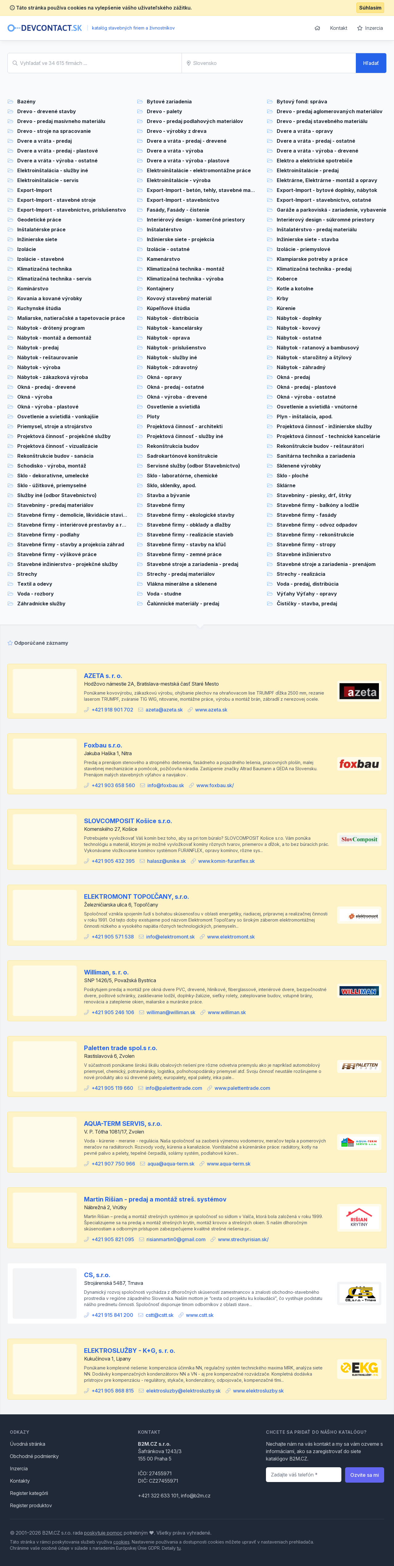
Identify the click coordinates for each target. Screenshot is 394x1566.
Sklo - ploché (292, 475)
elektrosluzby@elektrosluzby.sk (183, 1391)
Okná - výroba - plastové (47, 407)
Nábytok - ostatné (299, 338)
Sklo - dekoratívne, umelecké (53, 475)
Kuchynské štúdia (39, 308)
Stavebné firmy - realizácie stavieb (190, 535)
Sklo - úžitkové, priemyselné (51, 485)
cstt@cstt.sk (160, 1315)
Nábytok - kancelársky (175, 328)
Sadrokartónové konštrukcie (182, 456)
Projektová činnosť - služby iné (185, 436)
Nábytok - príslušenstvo (176, 348)
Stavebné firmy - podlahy (48, 535)
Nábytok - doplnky (299, 318)
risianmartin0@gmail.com (176, 1239)
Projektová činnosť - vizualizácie (57, 446)
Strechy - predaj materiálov (181, 574)
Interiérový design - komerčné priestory (196, 220)
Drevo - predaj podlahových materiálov (195, 121)
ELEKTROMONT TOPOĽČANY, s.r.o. (136, 896)
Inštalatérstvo (164, 229)
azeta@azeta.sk (164, 710)
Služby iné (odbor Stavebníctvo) (57, 495)
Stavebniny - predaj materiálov (55, 505)
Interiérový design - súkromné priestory (326, 220)
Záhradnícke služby (41, 603)
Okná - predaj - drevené (46, 387)
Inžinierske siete (37, 239)
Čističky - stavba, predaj (307, 603)
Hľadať (371, 63)
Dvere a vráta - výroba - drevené (317, 151)
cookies (121, 1541)
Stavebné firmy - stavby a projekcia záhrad (70, 544)
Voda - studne (164, 594)
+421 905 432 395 (113, 861)
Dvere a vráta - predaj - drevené (187, 141)
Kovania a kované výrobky (49, 298)
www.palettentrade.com (242, 1088)
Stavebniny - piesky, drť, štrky (314, 495)
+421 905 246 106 (112, 1012)
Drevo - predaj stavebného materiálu (322, 121)
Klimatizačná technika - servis (54, 279)
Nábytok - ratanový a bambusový (318, 348)
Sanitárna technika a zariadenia (316, 456)
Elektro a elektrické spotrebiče (314, 160)
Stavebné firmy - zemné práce (184, 554)
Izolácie (26, 249)
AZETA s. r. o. (103, 675)
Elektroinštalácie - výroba (179, 180)
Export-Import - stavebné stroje (56, 200)
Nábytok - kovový (298, 328)
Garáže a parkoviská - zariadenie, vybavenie (331, 210)
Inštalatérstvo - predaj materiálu (317, 229)
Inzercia (370, 28)
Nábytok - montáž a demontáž (54, 338)
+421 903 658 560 (113, 785)
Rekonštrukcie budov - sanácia (55, 456)
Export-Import (34, 190)
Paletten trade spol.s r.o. (120, 1048)
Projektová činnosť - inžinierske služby (324, 426)
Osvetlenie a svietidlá (173, 407)
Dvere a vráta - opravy (305, 131)
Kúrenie (286, 308)
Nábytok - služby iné (172, 357)
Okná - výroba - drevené (177, 397)
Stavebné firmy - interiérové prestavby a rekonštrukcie (85, 525)
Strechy (27, 574)
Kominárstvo (32, 288)
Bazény (26, 101)
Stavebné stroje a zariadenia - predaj (192, 564)
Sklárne (286, 485)
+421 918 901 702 (112, 710)
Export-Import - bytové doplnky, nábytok (327, 190)
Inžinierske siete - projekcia (180, 239)
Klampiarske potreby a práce (312, 259)
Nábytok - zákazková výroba (52, 377)
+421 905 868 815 (112, 1391)
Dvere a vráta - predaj (44, 141)
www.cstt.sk (200, 1315)
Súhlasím (370, 8)
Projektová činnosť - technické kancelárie (328, 436)
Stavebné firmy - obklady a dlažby (189, 525)
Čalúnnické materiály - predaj (183, 603)
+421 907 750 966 (113, 1164)
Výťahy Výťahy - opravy (307, 594)
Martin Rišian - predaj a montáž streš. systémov (155, 1199)
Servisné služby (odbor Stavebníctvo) (193, 466)
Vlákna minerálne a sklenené (182, 584)
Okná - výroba (34, 397)
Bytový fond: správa (302, 101)
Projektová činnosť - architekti (185, 426)
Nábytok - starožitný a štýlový (314, 357)
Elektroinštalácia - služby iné (52, 170)
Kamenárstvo (163, 259)
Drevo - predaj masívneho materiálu (61, 121)
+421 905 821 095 (112, 1239)
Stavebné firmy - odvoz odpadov (317, 525)
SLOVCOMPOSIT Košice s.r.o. (128, 821)
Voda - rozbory (35, 594)
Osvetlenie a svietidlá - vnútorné (317, 407)
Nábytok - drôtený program (51, 328)
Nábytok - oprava (168, 338)
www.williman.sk (227, 1012)
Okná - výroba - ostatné (306, 397)
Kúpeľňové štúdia (168, 308)
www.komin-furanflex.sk (226, 861)
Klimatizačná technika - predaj (314, 269)
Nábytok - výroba (38, 367)
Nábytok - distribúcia (173, 318)
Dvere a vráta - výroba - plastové (188, 160)
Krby (282, 298)
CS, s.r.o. (97, 1275)
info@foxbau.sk (165, 785)
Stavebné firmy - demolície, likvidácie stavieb (73, 515)
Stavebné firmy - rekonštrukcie (315, 535)
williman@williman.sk (171, 1012)
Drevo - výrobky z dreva (177, 131)
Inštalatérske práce (41, 229)
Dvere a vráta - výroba (175, 151)
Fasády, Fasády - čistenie (178, 210)
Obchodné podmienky (34, 1456)
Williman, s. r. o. (106, 972)
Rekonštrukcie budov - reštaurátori (320, 446)
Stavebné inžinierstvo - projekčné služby (67, 564)
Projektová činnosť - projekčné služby (64, 436)
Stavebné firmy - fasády (307, 515)
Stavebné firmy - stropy (306, 544)
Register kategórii (29, 1493)
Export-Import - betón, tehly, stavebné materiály (207, 190)
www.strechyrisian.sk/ (243, 1239)
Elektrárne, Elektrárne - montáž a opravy (327, 180)
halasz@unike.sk (166, 861)
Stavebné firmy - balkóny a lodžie (318, 505)
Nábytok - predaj (37, 348)
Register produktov (31, 1505)
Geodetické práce (39, 220)
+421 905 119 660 (112, 1088)
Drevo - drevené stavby (46, 111)
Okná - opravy (164, 377)
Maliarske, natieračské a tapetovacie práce (71, 318)
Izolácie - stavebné (40, 259)
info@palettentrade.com (174, 1088)
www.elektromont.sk (231, 937)
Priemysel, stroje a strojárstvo (54, 426)
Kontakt (338, 28)
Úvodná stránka (27, 1444)
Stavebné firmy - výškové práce (57, 554)
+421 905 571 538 (112, 937)
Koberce (287, 279)
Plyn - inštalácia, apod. (305, 416)
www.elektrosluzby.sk (258, 1391)
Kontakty (20, 1481)
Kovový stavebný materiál (179, 298)
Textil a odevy (34, 584)
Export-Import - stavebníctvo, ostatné (324, 200)
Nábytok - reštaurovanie (47, 357)
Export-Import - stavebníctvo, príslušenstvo (71, 210)
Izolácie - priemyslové (303, 249)
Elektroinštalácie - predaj (308, 170)
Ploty (153, 416)
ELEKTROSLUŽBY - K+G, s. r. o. (129, 1350)
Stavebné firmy (166, 505)
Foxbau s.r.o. (103, 745)
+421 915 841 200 (112, 1315)
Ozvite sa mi (364, 1475)
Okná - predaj (293, 377)
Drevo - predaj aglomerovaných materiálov (330, 111)
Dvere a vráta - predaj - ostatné (316, 141)
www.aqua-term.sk (229, 1164)
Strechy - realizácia (301, 574)
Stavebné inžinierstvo (304, 554)
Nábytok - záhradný (301, 367)
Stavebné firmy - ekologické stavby (191, 515)
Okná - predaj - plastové (306, 387)
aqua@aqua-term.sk (171, 1164)
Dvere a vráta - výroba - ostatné (57, 160)
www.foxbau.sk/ (215, 785)
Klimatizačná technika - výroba (185, 279)
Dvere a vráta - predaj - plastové (57, 151)
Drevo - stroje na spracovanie (54, 131)
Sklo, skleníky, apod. (171, 485)
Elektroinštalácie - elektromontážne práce (199, 170)
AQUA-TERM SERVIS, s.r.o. (123, 1123)
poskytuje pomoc (103, 1533)
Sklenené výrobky (299, 466)
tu (179, 1548)
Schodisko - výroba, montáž (51, 466)
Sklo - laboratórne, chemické (182, 475)
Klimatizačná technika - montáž (185, 269)
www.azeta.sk (211, 710)
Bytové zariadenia (169, 101)
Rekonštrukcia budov (173, 446)
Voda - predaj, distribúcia (308, 584)
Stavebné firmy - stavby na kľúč (186, 544)
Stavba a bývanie (168, 495)
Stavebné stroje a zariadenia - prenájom (326, 564)
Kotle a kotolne (295, 288)
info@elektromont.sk (170, 937)
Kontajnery (160, 288)
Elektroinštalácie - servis (47, 180)
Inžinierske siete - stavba (308, 239)
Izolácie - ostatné (168, 249)
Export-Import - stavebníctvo (183, 200)
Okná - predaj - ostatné (175, 387)
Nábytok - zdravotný (172, 367)
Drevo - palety (164, 111)
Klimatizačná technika (44, 269)
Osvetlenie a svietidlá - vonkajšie (57, 416)
